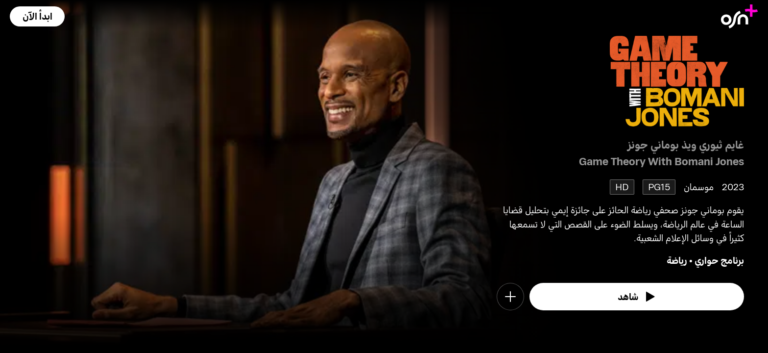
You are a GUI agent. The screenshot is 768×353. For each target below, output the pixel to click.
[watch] (636, 296)
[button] (37, 16)
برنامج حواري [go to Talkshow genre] (719, 260)
